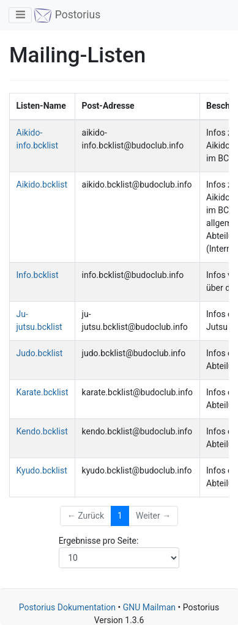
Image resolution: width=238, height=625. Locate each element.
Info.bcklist (38, 275)
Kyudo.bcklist (42, 470)
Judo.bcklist (40, 353)
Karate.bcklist (43, 392)
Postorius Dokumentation (67, 607)
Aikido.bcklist (42, 184)
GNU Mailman (149, 607)
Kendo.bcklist (42, 431)
